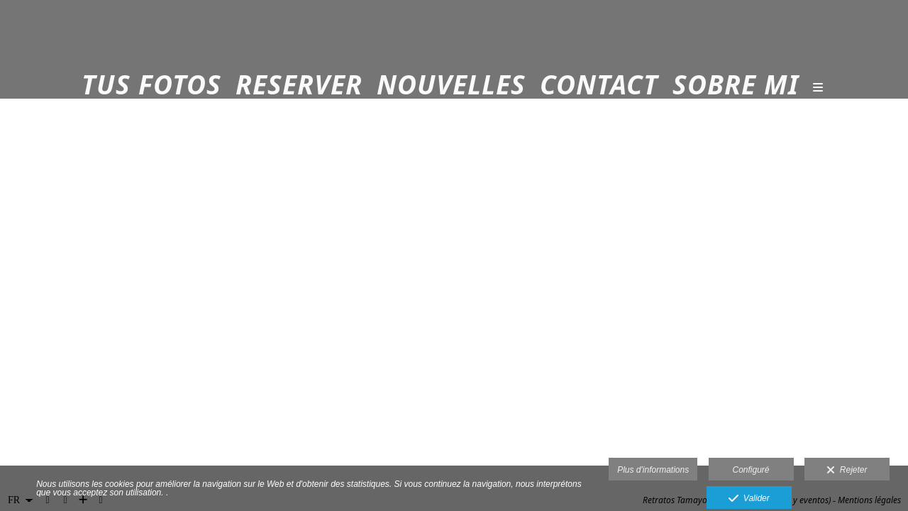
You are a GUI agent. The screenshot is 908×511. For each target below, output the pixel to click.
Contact (599, 85)
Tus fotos (151, 85)
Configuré (751, 470)
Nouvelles (451, 85)
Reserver (299, 85)
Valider (749, 499)
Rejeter (846, 470)
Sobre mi (735, 85)
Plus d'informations (653, 470)
